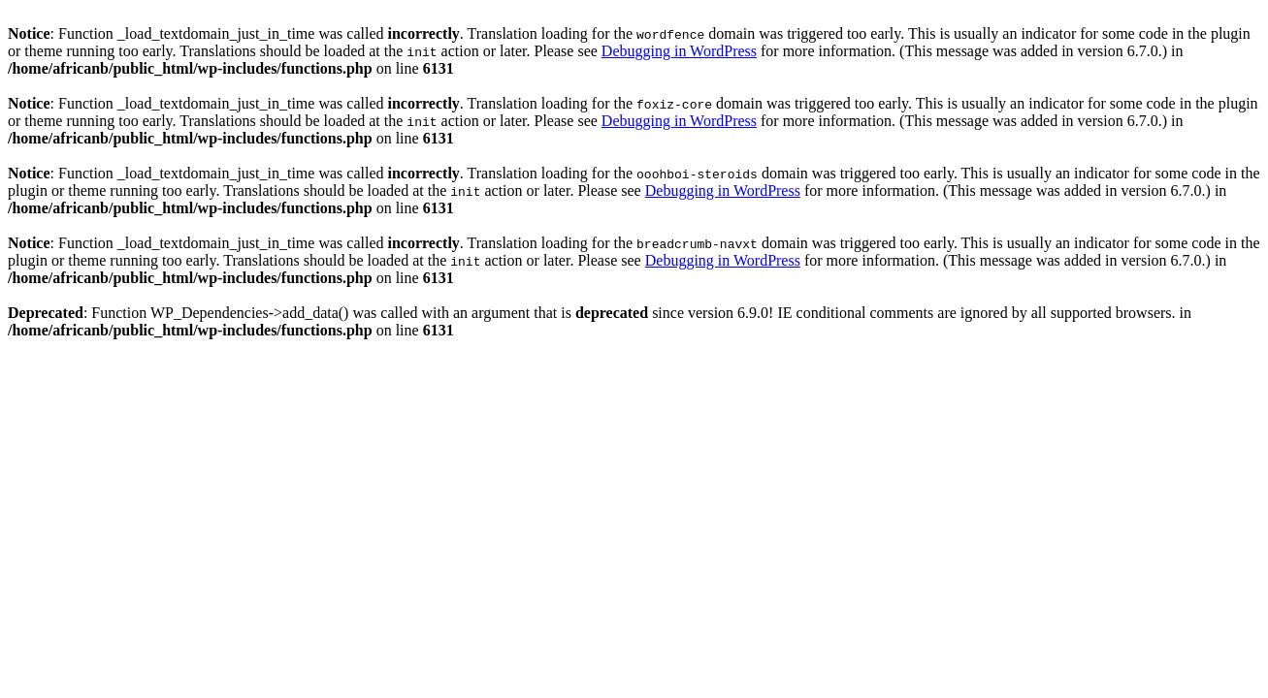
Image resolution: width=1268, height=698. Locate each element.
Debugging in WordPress (679, 51)
